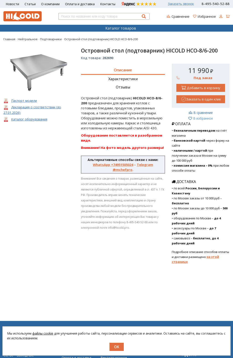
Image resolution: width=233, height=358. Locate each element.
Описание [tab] (123, 70)
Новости (12, 4)
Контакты (107, 4)
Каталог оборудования (29, 119)
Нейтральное (111, 356)
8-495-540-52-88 (216, 3)
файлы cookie (42, 333)
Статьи (30, 4)
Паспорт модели (24, 100)
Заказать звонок (181, 3)
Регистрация (149, 356)
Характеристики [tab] (123, 79)
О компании (50, 4)
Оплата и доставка (80, 4)
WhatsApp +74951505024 (113, 164)
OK (116, 346)
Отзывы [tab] (123, 87)
